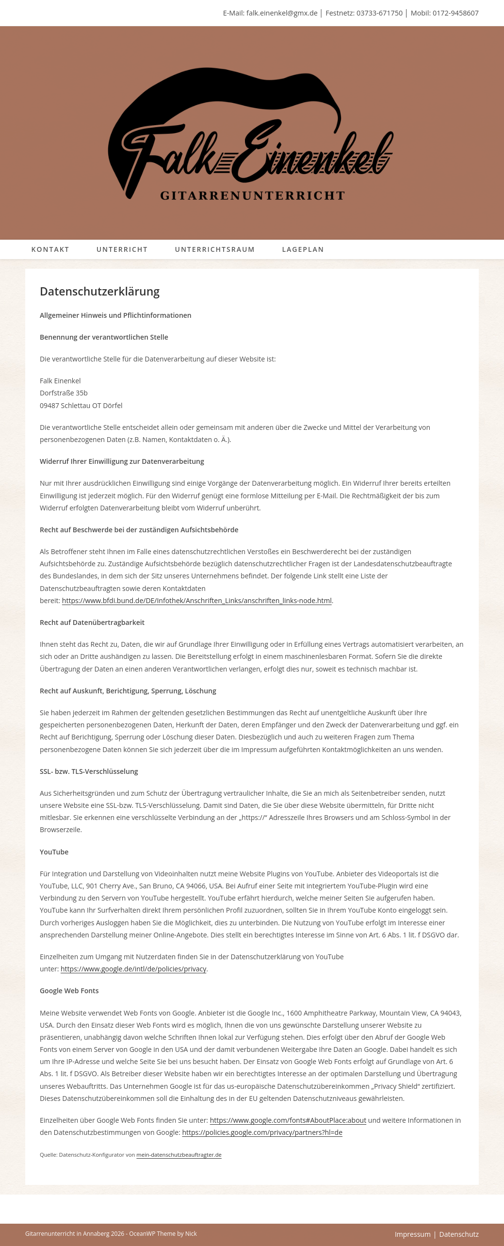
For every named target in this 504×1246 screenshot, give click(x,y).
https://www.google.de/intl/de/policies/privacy (133, 968)
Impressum (413, 1234)
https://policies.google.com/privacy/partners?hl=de (262, 1132)
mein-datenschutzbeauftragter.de (179, 1154)
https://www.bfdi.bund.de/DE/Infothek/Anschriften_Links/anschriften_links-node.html (197, 600)
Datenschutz (459, 1234)
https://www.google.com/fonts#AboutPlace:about (288, 1120)
